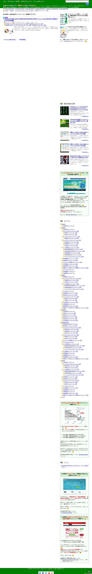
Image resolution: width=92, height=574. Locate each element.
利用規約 (18, 1)
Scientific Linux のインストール (70, 324)
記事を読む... (86, 116)
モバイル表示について (39, 1)
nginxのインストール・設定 (71, 245)
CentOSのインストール (68, 229)
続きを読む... (23, 39)
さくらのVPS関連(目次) (73, 7)
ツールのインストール (68, 269)
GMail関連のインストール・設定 (72, 253)
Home (4, 1)
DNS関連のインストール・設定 (70, 258)
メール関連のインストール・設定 (71, 247)
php (36, 22)
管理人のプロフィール (26, 1)
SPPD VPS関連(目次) (47, 7)
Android (63, 224)
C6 (4, 17)
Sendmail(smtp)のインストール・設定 (74, 249)
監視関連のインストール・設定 (70, 265)
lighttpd (27, 22)
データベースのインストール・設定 (71, 236)
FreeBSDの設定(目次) (40, 8)
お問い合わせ (11, 1)
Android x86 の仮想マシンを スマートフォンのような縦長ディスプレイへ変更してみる (79, 121)
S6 (6, 17)
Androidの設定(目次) (10, 8)
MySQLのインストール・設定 (72, 238)
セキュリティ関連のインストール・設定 (72, 262)
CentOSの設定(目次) (20, 8)
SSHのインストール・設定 (69, 313)
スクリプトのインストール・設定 (71, 231)
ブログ (63, 397)
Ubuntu (63, 360)
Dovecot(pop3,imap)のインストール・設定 (75, 251)
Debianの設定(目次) (30, 8)
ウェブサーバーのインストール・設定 (19, 23)
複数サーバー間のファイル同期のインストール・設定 (75, 267)
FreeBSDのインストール (69, 311)
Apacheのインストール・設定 (70, 318)
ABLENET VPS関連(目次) (11, 7)
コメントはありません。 (11, 39)
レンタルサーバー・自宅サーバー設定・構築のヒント (51, 568)
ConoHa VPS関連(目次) (35, 7)
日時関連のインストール (69, 273)
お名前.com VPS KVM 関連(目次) (59, 7)
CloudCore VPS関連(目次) (24, 7)
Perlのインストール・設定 (71, 234)
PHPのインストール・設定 (71, 232)
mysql (32, 22)
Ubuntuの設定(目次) (63, 8)
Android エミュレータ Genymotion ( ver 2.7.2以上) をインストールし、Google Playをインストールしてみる (79, 108)
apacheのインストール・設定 (72, 242)
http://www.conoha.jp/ (67, 512)
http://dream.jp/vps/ (83, 454)
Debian (63, 275)
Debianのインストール (68, 276)
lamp (23, 22)
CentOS (7, 23)
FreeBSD (64, 309)
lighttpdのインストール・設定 (36, 23)
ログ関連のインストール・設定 (70, 264)
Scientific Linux (9, 25)
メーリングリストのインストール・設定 (74, 256)
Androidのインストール (68, 225)
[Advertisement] (31, 57)
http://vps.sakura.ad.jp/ (71, 214)
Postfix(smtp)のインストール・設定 (73, 254)
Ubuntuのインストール (68, 362)
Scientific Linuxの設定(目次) (52, 8)
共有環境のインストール (69, 271)
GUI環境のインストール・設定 (70, 260)
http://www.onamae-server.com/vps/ (70, 559)
